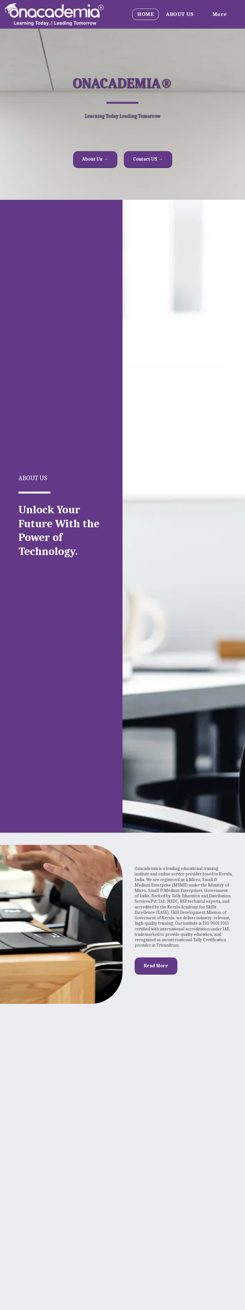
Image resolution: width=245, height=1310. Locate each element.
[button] (183, 14)
